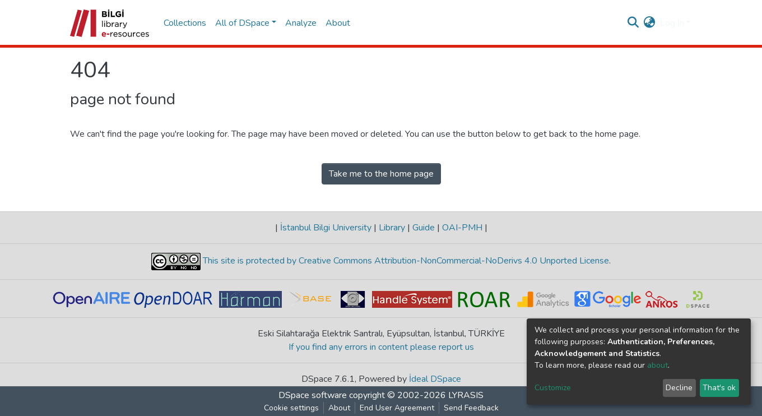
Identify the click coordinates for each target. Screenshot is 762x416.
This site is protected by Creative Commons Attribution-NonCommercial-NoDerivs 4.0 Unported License (405, 261)
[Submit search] (633, 23)
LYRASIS (466, 395)
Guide (423, 227)
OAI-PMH (462, 227)
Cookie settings (291, 408)
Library (392, 227)
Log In (672, 23)
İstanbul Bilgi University (326, 227)
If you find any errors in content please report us (381, 347)
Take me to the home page (381, 174)
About (338, 23)
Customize (553, 387)
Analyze (301, 23)
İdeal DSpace (435, 379)
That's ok (719, 387)
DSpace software (312, 395)
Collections (185, 23)
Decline (679, 387)
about (657, 365)
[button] (650, 23)
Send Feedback (471, 408)
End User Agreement (397, 408)
